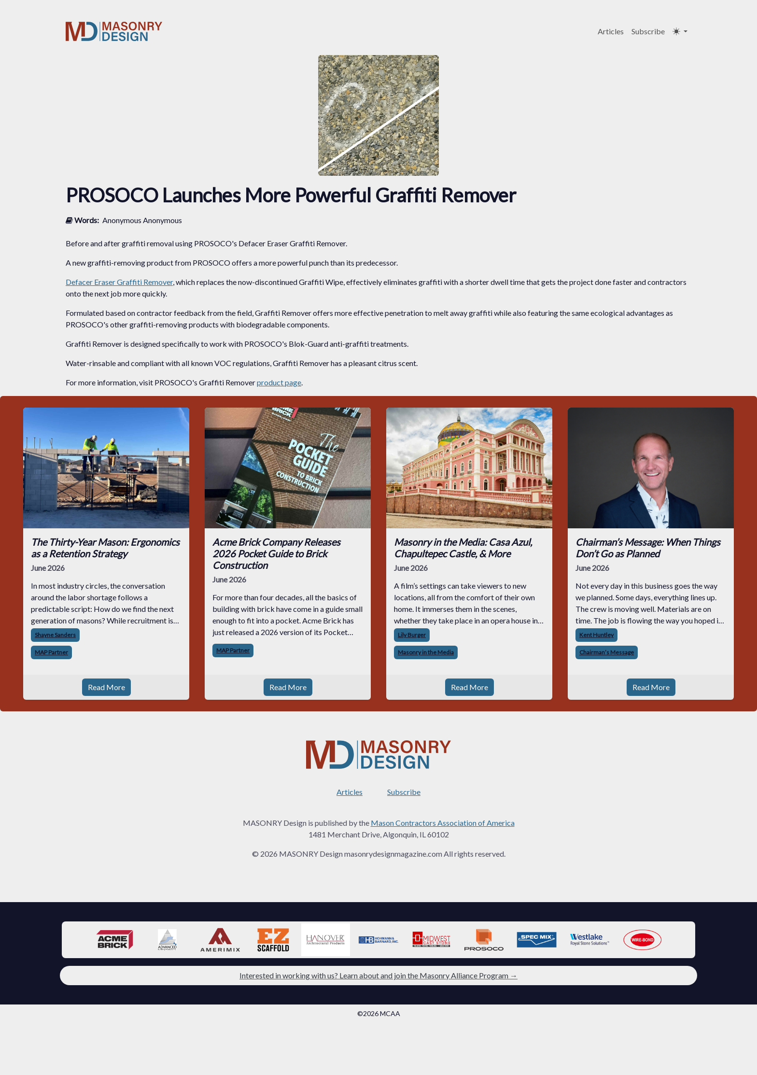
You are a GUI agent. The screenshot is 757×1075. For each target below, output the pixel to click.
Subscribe (648, 31)
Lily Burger (412, 634)
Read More (106, 687)
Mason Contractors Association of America (443, 822)
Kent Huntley (596, 634)
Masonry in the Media (426, 652)
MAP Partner (51, 652)
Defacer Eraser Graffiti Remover (119, 281)
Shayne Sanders (55, 634)
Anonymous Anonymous (142, 220)
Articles (611, 31)
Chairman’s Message (606, 652)
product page (279, 382)
